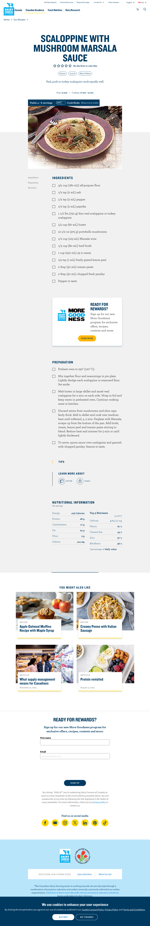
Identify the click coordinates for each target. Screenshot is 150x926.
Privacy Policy (111, 909)
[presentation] (75, 769)
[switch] (77, 103)
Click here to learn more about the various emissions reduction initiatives (82, 892)
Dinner (62, 73)
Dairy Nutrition (84, 874)
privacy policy (99, 802)
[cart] (138, 9)
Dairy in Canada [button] (28, 10)
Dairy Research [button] (94, 10)
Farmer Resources (66, 2)
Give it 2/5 (58, 65)
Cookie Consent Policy (93, 909)
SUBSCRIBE (87, 338)
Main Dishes (85, 73)
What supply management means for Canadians (37, 681)
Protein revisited (91, 679)
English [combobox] (129, 2)
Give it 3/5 (62, 65)
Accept (63, 917)
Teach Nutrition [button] (73, 10)
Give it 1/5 (55, 65)
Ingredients (33, 177)
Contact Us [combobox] (98, 2)
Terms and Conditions (134, 909)
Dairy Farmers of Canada (9, 9)
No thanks (86, 917)
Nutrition (32, 188)
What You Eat (105, 874)
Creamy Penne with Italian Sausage (98, 628)
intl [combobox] (142, 2)
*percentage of (103, 549)
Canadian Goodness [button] (51, 10)
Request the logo (83, 2)
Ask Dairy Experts (50, 2)
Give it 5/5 (70, 65)
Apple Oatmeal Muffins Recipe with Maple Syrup (37, 628)
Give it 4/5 (66, 65)
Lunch (72, 73)
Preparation (33, 182)
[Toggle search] (145, 9)
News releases (114, 2)
